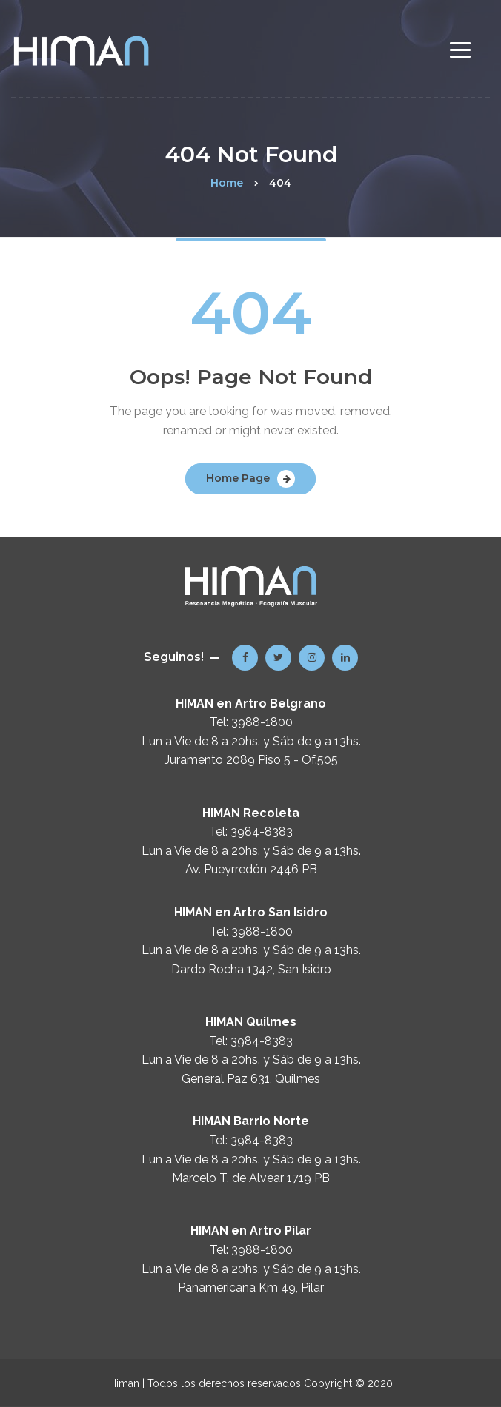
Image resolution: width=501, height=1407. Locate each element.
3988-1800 (262, 722)
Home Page (238, 478)
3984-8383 (261, 832)
